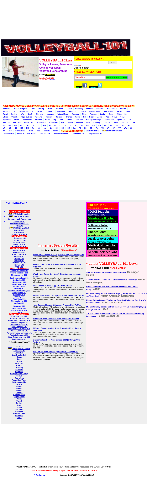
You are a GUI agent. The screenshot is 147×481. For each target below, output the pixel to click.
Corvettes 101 (19, 238)
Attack (16, 120)
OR (68, 128)
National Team (62, 114)
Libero (5, 117)
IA (55, 125)
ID (60, 125)
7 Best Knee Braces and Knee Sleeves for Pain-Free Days (111, 280)
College (83, 111)
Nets (88, 122)
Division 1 (50, 111)
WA (125, 128)
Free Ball (79, 120)
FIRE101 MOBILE (19, 228)
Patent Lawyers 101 (19, 331)
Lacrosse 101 (19, 250)
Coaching (79, 109)
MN (117, 125)
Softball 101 (19, 261)
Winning (38, 117)
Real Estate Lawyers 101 (19, 337)
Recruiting (19, 378)
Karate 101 (19, 265)
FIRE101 (20, 134)
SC (85, 128)
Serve (114, 117)
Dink (61, 120)
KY (82, 125)
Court (33, 109)
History (41, 109)
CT (21, 125)
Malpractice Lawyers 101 (19, 329)
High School (108, 111)
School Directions (61, 134)
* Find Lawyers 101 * (19, 316)
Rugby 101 (19, 259)
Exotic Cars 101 (19, 246)
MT (4, 128)
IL (65, 125)
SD (91, 128)
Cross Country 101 (19, 254)
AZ (4, 125)
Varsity (119, 111)
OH (56, 128)
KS (76, 125)
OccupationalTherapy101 (19, 290)
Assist (99, 117)
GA (44, 125)
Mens (84, 114)
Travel (5, 114)
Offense (69, 117)
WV (4, 131)
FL (39, 125)
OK (62, 128)
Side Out (6, 122)
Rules (50, 109)
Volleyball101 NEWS (19, 349)
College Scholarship (19, 374)
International (20, 131)
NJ (33, 128)
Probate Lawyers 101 (19, 335)
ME (105, 125)
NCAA (40, 111)
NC (10, 128)
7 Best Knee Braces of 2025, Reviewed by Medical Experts (58, 255)
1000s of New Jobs (112, 131)
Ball (62, 122)
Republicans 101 (95, 134)
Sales (116, 122)
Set (130, 120)
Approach (7, 120)
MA (93, 125)
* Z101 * (19, 346)
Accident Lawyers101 (19, 224)
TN (97, 128)
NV (45, 128)
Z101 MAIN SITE (92, 131)
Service (123, 117)
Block (91, 117)
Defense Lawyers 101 (19, 322)
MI (111, 125)
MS (129, 125)
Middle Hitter (122, 114)
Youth (128, 111)
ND (16, 128)
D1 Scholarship (19, 382)
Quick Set (121, 120)
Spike (77, 117)
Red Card (16, 122)
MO (123, 125)
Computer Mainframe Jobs (19, 219)
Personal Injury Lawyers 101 (19, 333)
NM (39, 128)
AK (122, 122)
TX (103, 128)
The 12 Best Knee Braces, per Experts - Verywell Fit (55, 352)
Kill (84, 117)
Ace (107, 117)
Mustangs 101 (19, 240)
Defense (59, 117)
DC (27, 125)
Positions (59, 109)
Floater (69, 120)
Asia (38, 131)
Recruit (123, 109)
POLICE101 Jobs (19, 216)
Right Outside (26, 117)
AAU (22, 114)
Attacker (38, 120)
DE (33, 125)
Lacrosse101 (19, 351)
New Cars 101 (19, 242)
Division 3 (72, 111)
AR (134, 122)
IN (70, 125)
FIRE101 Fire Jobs (19, 214)
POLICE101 (31, 134)
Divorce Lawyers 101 (19, 325)
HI (50, 125)
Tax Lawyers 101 (19, 339)
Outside (14, 117)
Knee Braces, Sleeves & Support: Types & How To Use (57, 305)
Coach (69, 109)
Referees (99, 109)
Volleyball (6, 109)
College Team (94, 111)
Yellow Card (29, 122)
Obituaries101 (8, 134)
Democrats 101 (78, 134)
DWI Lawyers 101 (19, 327)
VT (119, 128)
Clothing (96, 122)
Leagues (50, 114)
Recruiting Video (9, 111)
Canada (47, 131)
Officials (89, 109)
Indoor (70, 122)
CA (9, 125)
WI (131, 128)
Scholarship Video (26, 111)
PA (74, 128)
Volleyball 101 (19, 252)
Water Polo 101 (19, 263)
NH (27, 128)
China (55, 131)
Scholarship (112, 109)
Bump (47, 120)
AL (128, 122)
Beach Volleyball (20, 109)
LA (87, 125)
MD (99, 125)
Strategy (48, 117)
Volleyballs (53, 122)
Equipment (41, 122)
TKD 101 (19, 267)
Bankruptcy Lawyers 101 (19, 320)
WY (10, 131)
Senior (102, 114)
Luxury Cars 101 (19, 244)
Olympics (39, 114)
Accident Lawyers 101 (19, 318)
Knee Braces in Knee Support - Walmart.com (52, 286)
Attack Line (27, 120)
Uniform (107, 122)
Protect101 (19, 232)
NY (51, 128)
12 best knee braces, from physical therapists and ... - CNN (58, 295)
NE (21, 128)
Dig (54, 120)
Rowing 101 (19, 256)
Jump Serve (109, 120)
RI (80, 128)
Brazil (31, 131)
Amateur (93, 114)
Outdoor (79, 122)
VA (114, 128)
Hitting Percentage (93, 120)
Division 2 (61, 111)
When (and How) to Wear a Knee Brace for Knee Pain (56, 319)
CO (15, 125)
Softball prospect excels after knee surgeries (106, 272)
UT (108, 128)
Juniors (14, 114)
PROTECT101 (45, 134)
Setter (111, 114)
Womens (75, 114)
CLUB (30, 114)
